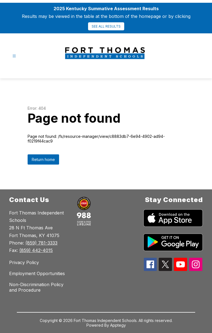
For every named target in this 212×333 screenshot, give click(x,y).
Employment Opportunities (37, 273)
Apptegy (118, 325)
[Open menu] (14, 56)
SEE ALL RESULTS (106, 26)
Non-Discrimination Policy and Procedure (36, 287)
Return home (43, 159)
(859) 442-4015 (36, 250)
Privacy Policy (24, 262)
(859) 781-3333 (41, 243)
